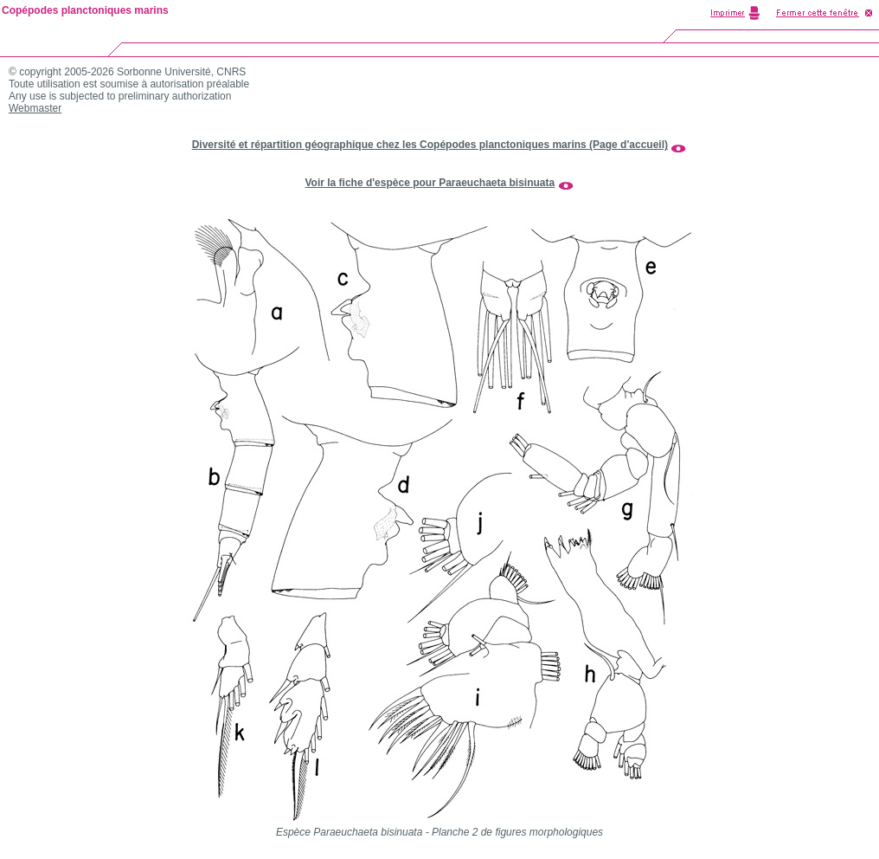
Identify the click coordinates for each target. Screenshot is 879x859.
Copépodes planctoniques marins (85, 10)
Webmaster (35, 108)
